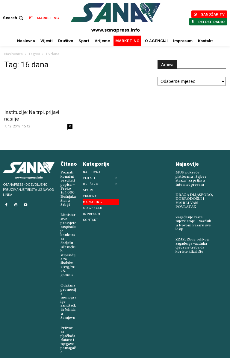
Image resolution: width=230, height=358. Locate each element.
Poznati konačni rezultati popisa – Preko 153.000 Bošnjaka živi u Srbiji (67, 188)
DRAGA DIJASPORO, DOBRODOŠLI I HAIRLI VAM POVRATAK (193, 200)
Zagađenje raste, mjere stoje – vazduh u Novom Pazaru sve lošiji (194, 222)
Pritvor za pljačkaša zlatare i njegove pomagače (68, 333)
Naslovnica (13, 54)
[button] (13, 18)
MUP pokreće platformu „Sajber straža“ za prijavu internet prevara (190, 178)
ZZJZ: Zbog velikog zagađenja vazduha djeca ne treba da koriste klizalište (191, 244)
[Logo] (115, 18)
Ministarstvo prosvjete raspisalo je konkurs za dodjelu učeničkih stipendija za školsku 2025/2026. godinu (68, 242)
